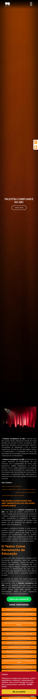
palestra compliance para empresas (26, 489)
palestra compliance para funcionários (26, 492)
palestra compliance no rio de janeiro (12, 486)
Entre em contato (19, 599)
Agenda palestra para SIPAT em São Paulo (19, 609)
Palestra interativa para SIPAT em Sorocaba (19, 667)
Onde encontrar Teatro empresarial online (19, 633)
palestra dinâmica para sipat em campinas (13, 495)
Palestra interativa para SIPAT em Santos (19, 656)
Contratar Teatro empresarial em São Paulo (19, 618)
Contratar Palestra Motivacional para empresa (19, 614)
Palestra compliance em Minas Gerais (19, 638)
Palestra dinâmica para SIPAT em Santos (19, 642)
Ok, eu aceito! (19, 692)
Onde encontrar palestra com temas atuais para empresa (18, 623)
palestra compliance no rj (8, 489)
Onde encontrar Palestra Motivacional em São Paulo (19, 629)
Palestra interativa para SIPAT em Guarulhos (19, 651)
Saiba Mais (19, 208)
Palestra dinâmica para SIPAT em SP (19, 647)
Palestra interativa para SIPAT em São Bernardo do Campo (19, 661)
